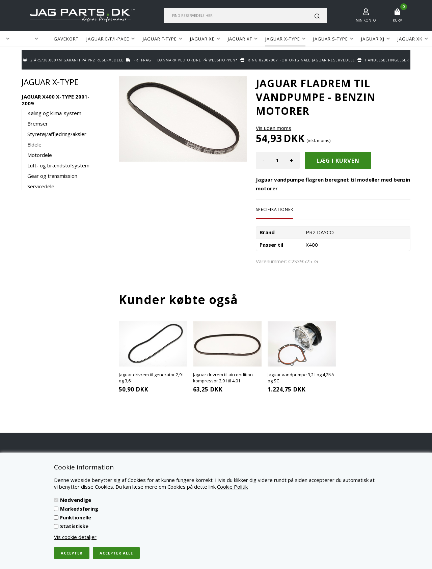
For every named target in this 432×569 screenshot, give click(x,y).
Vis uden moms (273, 128)
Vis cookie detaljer (75, 537)
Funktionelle (75, 517)
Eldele (34, 144)
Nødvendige (75, 499)
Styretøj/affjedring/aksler (56, 134)
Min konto (366, 20)
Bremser (37, 123)
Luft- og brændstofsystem (58, 165)
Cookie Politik (232, 486)
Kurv (397, 20)
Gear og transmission (52, 175)
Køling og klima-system (54, 113)
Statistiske (74, 526)
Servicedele (40, 186)
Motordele (39, 155)
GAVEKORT (66, 39)
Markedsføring (79, 508)
